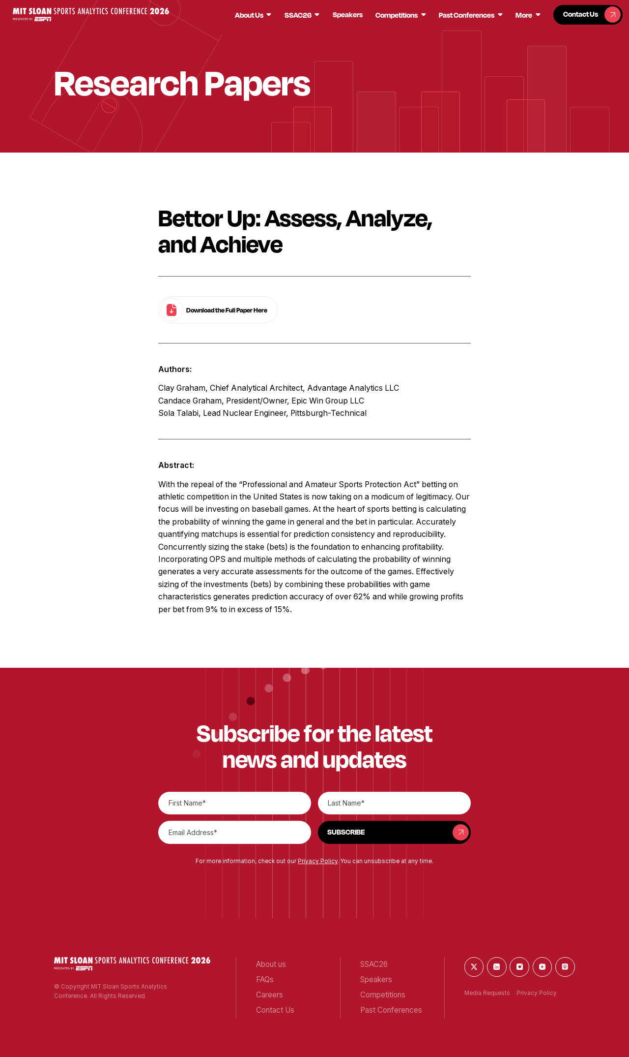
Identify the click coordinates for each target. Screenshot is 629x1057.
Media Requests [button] (487, 993)
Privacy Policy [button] (318, 861)
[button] (91, 14)
